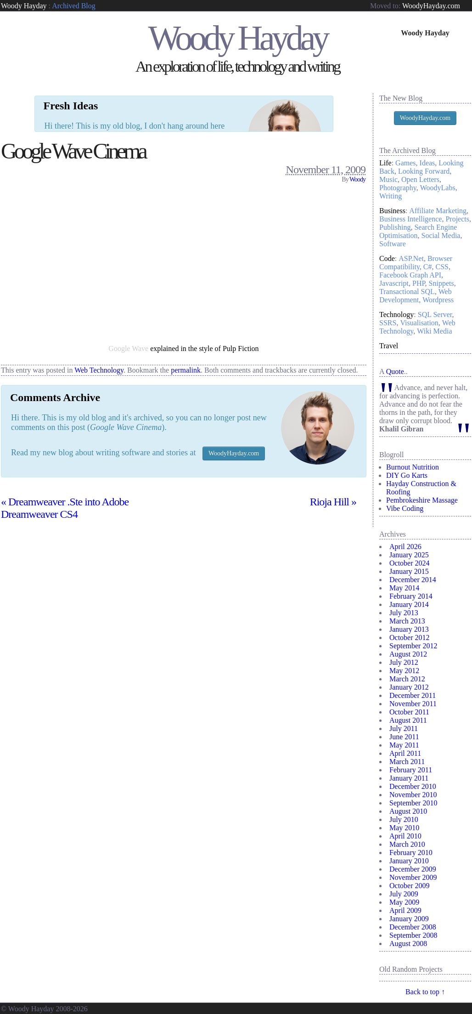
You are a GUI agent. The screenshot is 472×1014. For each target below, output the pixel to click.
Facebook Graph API (410, 275)
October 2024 (409, 563)
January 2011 (408, 778)
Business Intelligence (410, 219)
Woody (357, 140)
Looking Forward (424, 171)
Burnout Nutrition (412, 467)
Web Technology (99, 331)
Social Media (441, 235)
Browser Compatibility (415, 263)
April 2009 (405, 910)
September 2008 (413, 935)
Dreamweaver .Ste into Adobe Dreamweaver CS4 (65, 469)
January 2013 (409, 629)
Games (405, 163)
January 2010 (409, 861)
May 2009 (404, 902)
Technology (396, 314)
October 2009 (409, 885)
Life (385, 163)
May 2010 (404, 828)
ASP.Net (411, 258)
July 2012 (403, 662)
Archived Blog (74, 6)
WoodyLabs (437, 188)
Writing (390, 196)
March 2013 (407, 621)
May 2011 (404, 745)
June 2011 (404, 737)
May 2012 (404, 670)
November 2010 (413, 795)
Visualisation (419, 323)
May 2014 (404, 588)
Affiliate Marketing (437, 211)
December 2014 (412, 579)
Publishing (394, 227)
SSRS (387, 323)
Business (392, 211)
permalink (186, 331)
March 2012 (407, 679)
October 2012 (409, 637)
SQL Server (435, 314)
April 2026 (405, 546)
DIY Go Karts (406, 475)
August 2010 (408, 811)
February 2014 (411, 596)
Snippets (441, 283)
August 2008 (408, 943)
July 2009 (403, 894)
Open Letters (420, 179)
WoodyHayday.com (431, 6)
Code (387, 258)
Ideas (427, 163)
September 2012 (413, 646)
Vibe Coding (404, 508)
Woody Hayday (24, 6)
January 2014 (409, 604)
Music (388, 179)
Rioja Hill (333, 463)
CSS (442, 267)
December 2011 (412, 695)
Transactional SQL (407, 291)
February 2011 (410, 770)
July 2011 (403, 728)
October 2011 (409, 712)
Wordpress (438, 300)
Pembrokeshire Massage (422, 500)
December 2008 (412, 927)
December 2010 (412, 786)
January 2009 (409, 919)
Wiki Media (434, 331)
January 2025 (409, 555)
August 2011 (408, 720)
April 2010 (405, 836)
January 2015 (409, 571)
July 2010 (403, 819)
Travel (388, 346)
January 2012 (409, 687)
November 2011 (413, 704)
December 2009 (412, 869)
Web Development (415, 296)
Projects (457, 219)
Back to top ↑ (425, 992)
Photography (397, 188)
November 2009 (413, 877)
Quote (395, 371)
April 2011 (405, 753)
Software (392, 244)
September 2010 (413, 803)
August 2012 (408, 654)
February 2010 (411, 852)
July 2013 (403, 613)
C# (427, 267)
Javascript (394, 283)
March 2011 (407, 761)
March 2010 (407, 844)
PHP (418, 283)
